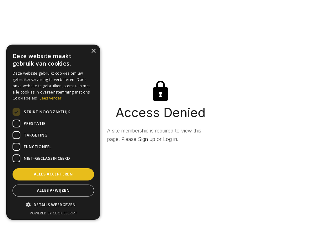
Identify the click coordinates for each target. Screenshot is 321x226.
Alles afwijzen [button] (53, 190)
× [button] (93, 51)
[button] (53, 205)
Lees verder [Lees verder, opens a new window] (50, 98)
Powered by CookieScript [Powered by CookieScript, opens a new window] (53, 213)
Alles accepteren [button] (53, 174)
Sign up (146, 139)
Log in (170, 139)
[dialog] (53, 132)
